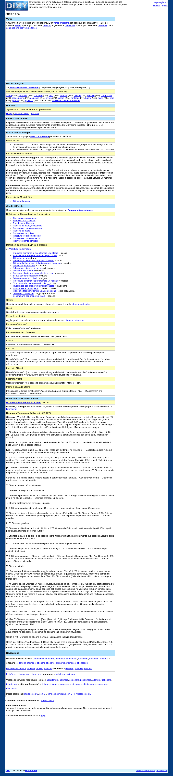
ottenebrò (49, 658)
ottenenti (104, 658)
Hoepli (9, 113)
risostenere (85, 680)
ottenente (102, 25)
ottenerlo (50, 663)
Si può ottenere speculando (26, 275)
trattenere (106, 680)
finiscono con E (83, 694)
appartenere (52, 680)
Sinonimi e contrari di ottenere (24, 87)
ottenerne (79, 320)
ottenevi (88, 668)
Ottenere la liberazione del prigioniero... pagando (36, 263)
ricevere (23, 95)
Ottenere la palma (21, 201)
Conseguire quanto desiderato (27, 228)
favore (49, 98)
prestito (91, 95)
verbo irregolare (61, 23)
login (43, 715)
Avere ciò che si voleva (24, 220)
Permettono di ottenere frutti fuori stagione (33, 260)
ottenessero (83, 663)
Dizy (8, 770)
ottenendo (70, 25)
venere (55, 684)
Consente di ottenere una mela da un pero (33, 273)
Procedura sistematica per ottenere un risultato (36, 281)
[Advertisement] (142, 33)
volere (61, 98)
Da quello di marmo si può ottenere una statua (35, 253)
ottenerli (41, 663)
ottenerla (21, 663)
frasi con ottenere (39, 136)
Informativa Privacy (145, 770)
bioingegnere (90, 684)
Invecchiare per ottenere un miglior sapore (33, 286)
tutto (51, 95)
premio (15, 100)
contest (156, 5)
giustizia (29, 100)
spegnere (102, 684)
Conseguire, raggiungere (25, 218)
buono (88, 98)
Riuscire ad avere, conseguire (27, 225)
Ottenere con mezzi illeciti (25, 278)
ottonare (71, 674)
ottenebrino (38, 658)
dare (112, 98)
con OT (42, 694)
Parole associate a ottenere (66, 100)
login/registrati (161, 2)
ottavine (31, 668)
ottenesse (71, 663)
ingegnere (78, 684)
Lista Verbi (11, 674)
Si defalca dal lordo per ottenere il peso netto (35, 255)
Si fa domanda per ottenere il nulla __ (31, 283)
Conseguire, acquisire (23, 233)
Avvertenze (161, 770)
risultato (64, 95)
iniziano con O (31, 694)
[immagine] (11, 409)
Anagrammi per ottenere (80, 210)
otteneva (79, 668)
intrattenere (11, 684)
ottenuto (47, 25)
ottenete (85, 304)
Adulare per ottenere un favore (28, 268)
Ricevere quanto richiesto (25, 241)
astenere (64, 680)
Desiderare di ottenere (24, 270)
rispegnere (11, 688)
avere (18, 25)
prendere (38, 95)
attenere (76, 304)
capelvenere (66, 684)
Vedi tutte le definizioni (20, 249)
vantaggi (75, 98)
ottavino (48, 668)
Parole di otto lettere (16, 668)
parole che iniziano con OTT (61, 694)
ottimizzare (61, 674)
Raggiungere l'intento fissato (27, 236)
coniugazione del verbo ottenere (22, 28)
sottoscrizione (47, 700)
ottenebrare (36, 674)
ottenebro (60, 658)
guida (165, 5)
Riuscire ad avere (21, 230)
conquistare (106, 95)
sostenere (74, 680)
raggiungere (18, 98)
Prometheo (31, 770)
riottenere (46, 684)
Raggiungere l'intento (23, 223)
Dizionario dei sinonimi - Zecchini (23, 402)
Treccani (35, 113)
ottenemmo (71, 658)
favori (100, 98)
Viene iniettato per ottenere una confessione (34, 291)
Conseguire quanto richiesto (26, 238)
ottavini (39, 668)
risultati (77, 95)
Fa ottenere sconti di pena (25, 288)
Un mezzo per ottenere (24, 265)
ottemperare (24, 674)
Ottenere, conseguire (23, 293)
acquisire (34, 98)
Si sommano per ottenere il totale (29, 296)
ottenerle (69, 320)
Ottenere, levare (21, 258)
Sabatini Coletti (21, 113)
